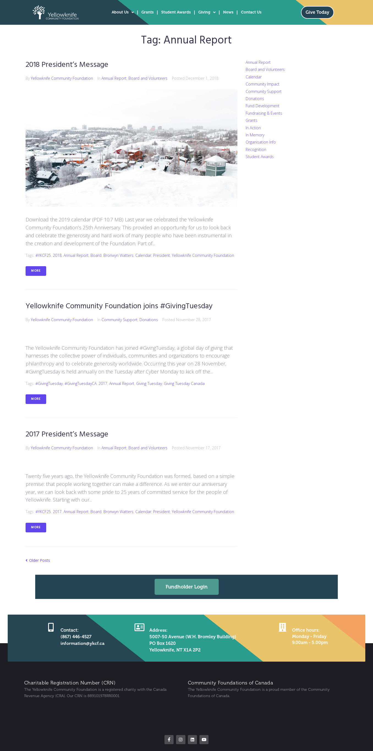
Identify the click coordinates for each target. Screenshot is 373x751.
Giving (207, 12)
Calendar (143, 255)
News (228, 12)
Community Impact (262, 84)
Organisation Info (261, 142)
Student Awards (176, 12)
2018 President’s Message (67, 65)
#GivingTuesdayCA (81, 383)
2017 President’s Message (67, 434)
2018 (57, 255)
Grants (147, 12)
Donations (148, 319)
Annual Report (114, 78)
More (36, 270)
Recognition (256, 149)
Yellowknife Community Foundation (62, 78)
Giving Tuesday (149, 383)
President (161, 255)
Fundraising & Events (264, 113)
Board (96, 255)
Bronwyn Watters (118, 255)
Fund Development (262, 105)
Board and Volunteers (148, 78)
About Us (123, 12)
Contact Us (251, 12)
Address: (158, 629)
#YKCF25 (43, 255)
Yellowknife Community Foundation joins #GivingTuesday (121, 306)
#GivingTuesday (49, 383)
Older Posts (38, 559)
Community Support (120, 319)
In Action (253, 127)
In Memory (255, 134)
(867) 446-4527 (76, 636)
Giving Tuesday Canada (184, 383)
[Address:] (139, 626)
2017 (102, 383)
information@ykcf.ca (83, 642)
